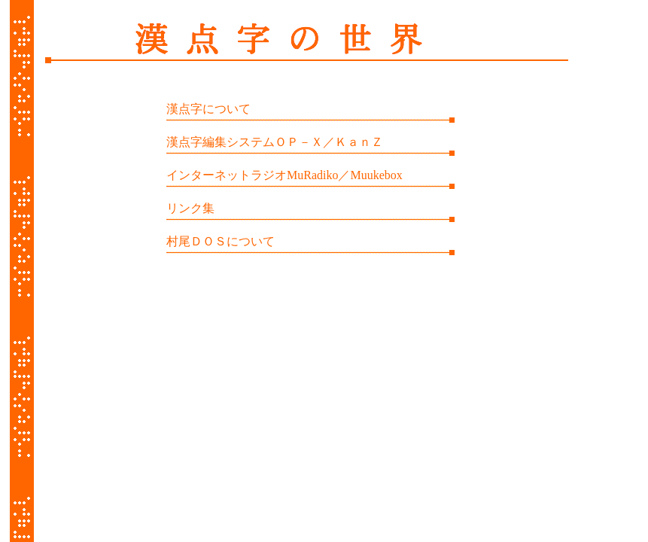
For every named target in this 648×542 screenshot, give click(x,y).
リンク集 (190, 208)
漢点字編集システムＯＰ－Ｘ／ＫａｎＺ (274, 142)
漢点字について (208, 108)
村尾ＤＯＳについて (220, 241)
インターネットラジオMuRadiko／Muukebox (284, 175)
